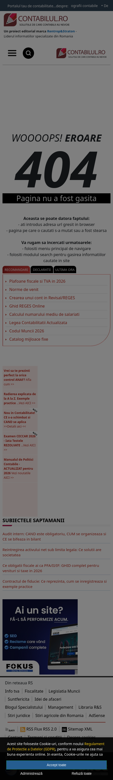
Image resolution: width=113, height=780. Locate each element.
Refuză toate (81, 773)
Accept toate (56, 765)
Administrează (31, 773)
